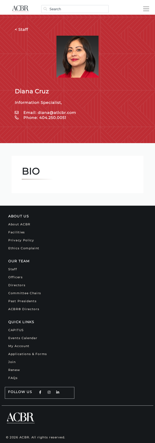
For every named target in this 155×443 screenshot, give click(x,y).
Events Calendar (22, 338)
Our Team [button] (19, 261)
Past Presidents (22, 301)
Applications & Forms (27, 354)
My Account (18, 346)
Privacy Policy (21, 240)
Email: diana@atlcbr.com (45, 112)
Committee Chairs (24, 293)
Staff (12, 269)
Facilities (16, 232)
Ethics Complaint (23, 248)
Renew (14, 370)
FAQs (13, 378)
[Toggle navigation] (147, 7)
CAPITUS (16, 330)
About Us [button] (18, 216)
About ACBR (19, 224)
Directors (16, 285)
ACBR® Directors (23, 309)
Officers (15, 277)
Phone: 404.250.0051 (40, 117)
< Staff (21, 29)
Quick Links (21, 322)
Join (12, 362)
